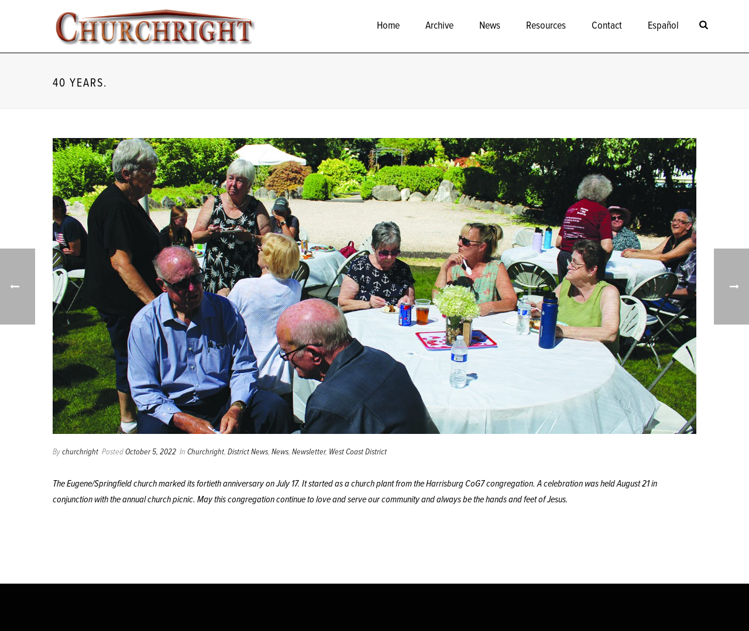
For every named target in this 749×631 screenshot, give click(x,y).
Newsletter (308, 452)
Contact (607, 26)
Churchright (205, 452)
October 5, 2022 (150, 452)
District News (248, 452)
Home (388, 26)
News (489, 26)
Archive (439, 26)
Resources (546, 26)
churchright (80, 452)
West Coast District (358, 452)
